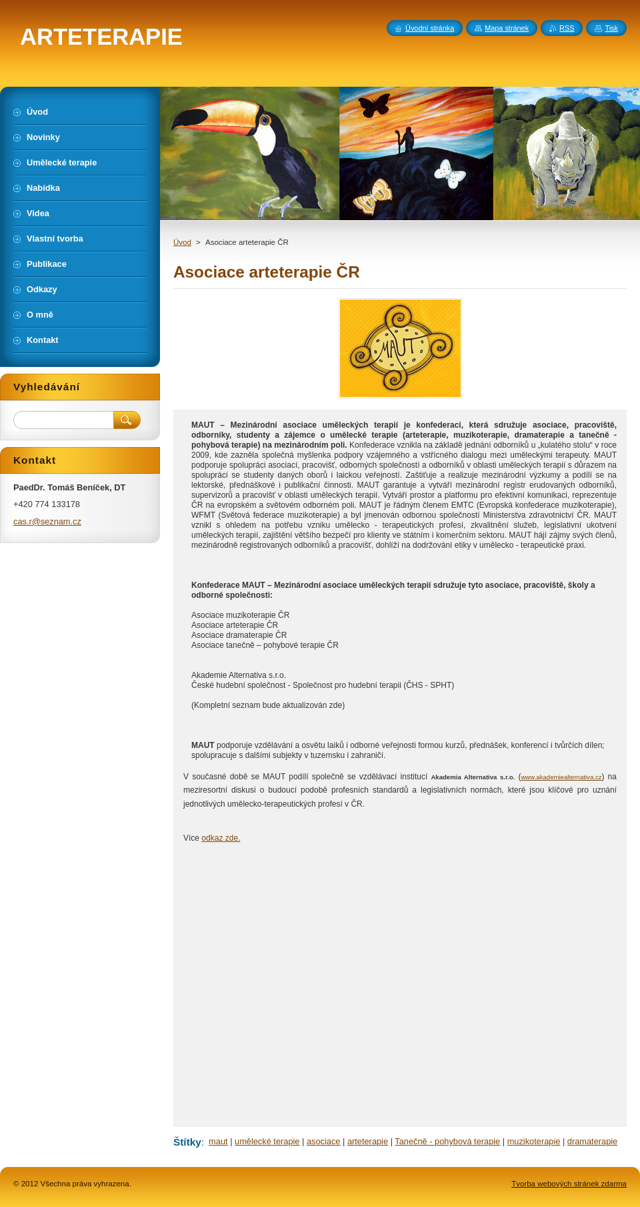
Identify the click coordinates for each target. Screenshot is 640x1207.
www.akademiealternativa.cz (561, 777)
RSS (566, 28)
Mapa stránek (507, 28)
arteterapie (367, 1141)
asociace (324, 1141)
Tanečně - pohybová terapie (447, 1141)
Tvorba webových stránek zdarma (569, 1184)
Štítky (187, 1142)
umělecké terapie (267, 1141)
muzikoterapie (534, 1141)
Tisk (611, 28)
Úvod (182, 242)
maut (218, 1141)
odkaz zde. (220, 838)
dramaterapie (592, 1141)
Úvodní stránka (429, 28)
